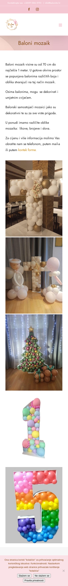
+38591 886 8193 (32, 3)
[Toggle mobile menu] (61, 25)
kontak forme (27, 150)
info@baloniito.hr (52, 3)
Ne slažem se (42, 575)
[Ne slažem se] (63, 570)
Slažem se (24, 575)
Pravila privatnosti (34, 580)
